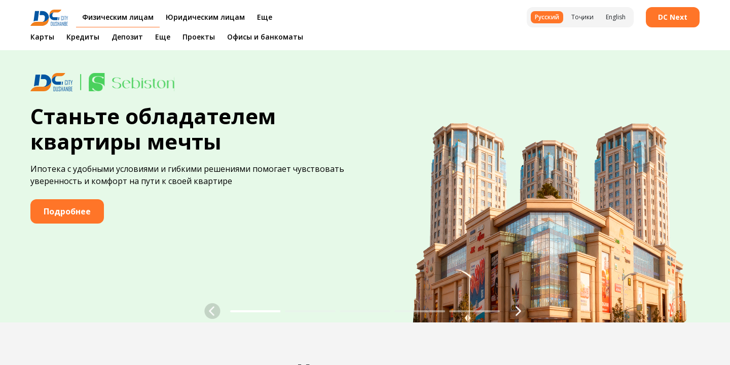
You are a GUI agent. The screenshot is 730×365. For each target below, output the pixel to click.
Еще (162, 37)
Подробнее (67, 211)
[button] (212, 311)
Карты (42, 37)
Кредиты (82, 37)
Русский (547, 17)
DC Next (672, 17)
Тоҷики (582, 17)
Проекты (198, 37)
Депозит (127, 37)
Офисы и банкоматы (265, 37)
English (616, 17)
